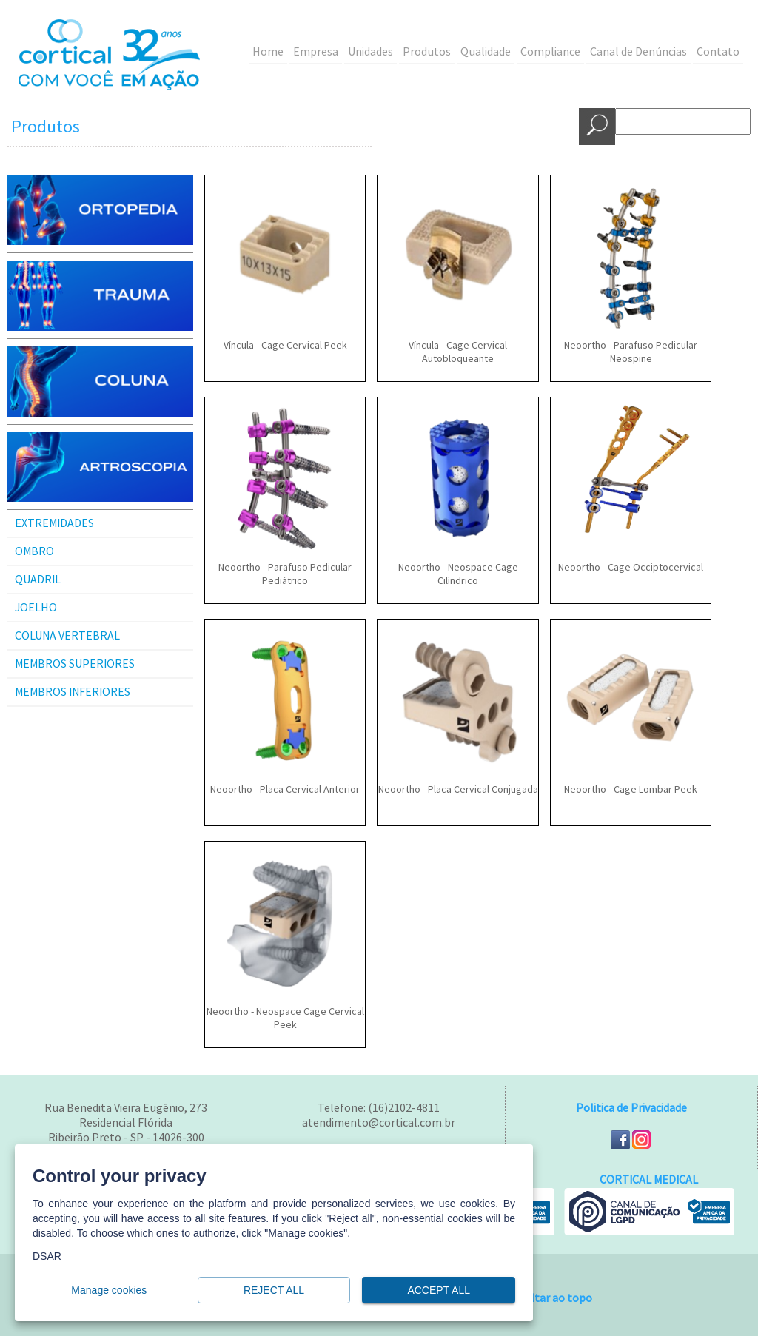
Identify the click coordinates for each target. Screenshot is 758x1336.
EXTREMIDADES (54, 523)
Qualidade (485, 51)
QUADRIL (38, 579)
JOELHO (36, 607)
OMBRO (34, 551)
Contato (718, 51)
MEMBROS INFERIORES (72, 692)
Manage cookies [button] (109, 1290)
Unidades (370, 51)
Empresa (315, 51)
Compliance (550, 51)
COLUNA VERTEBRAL (67, 635)
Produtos (427, 51)
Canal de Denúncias (638, 51)
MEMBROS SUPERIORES (75, 664)
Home (268, 51)
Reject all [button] (274, 1290)
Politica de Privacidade (631, 1108)
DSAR (47, 1256)
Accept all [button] (438, 1290)
